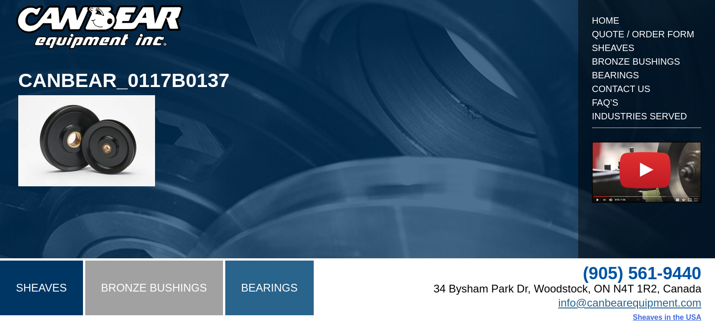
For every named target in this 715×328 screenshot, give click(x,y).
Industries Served (639, 116)
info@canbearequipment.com (629, 303)
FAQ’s (605, 102)
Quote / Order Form (643, 34)
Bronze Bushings (636, 61)
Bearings (615, 75)
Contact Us (621, 89)
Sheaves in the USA (667, 317)
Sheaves (613, 48)
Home (605, 20)
